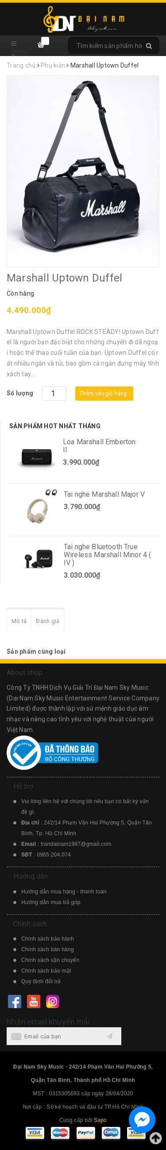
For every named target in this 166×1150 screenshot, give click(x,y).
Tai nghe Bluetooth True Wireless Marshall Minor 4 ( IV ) (107, 555)
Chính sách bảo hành (47, 939)
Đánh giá (47, 621)
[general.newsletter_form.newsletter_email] (64, 1036)
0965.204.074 (54, 855)
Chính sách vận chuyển (50, 960)
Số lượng (20, 393)
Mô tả (19, 621)
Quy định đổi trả (41, 981)
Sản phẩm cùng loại (36, 651)
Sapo (100, 1120)
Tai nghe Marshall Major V (104, 494)
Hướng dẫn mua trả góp (51, 902)
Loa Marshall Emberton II (99, 446)
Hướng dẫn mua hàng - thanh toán (64, 892)
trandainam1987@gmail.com (76, 844)
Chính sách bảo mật (46, 971)
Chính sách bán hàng (47, 949)
